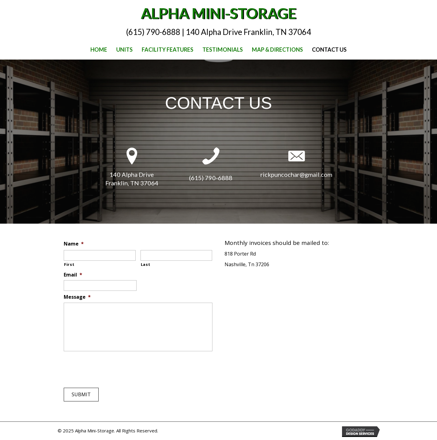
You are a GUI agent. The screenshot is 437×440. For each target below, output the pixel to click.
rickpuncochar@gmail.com (296, 174)
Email (73, 275)
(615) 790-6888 (210, 177)
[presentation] (110, 366)
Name (74, 244)
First (69, 264)
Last (146, 264)
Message (77, 297)
